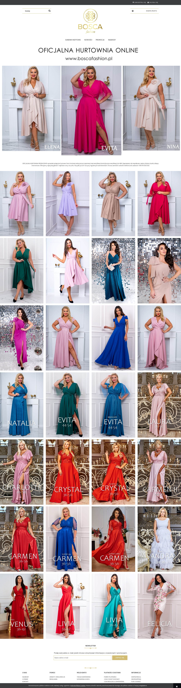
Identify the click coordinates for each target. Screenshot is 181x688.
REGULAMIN (53, 679)
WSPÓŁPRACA (136, 677)
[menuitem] (73, 40)
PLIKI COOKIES (136, 681)
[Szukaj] (49, 11)
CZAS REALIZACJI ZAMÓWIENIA (114, 681)
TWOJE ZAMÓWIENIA (83, 677)
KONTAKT (25, 681)
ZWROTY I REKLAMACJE (57, 677)
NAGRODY (25, 677)
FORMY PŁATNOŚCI (110, 677)
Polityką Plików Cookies (78, 685)
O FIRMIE (25, 679)
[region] (90, 101)
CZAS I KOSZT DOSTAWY (112, 679)
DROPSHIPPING (136, 679)
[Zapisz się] (119, 657)
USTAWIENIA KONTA (83, 679)
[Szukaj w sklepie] (35, 11)
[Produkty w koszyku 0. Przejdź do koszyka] (151, 11)
